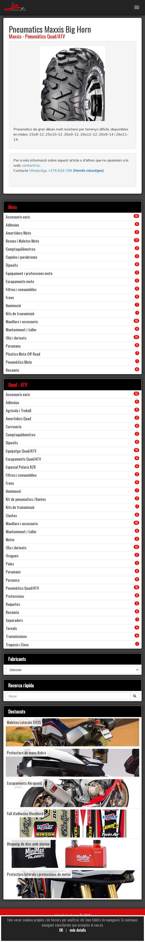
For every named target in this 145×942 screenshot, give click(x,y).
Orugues (12, 555)
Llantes (11, 515)
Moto (12, 207)
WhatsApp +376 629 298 (51, 170)
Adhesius (12, 225)
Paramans (13, 346)
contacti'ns (31, 165)
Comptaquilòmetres (20, 249)
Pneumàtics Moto (19, 362)
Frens (10, 297)
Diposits (12, 265)
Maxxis (15, 36)
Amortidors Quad (18, 418)
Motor (10, 539)
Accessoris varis (18, 217)
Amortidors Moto (18, 233)
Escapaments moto (20, 281)
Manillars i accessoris (22, 321)
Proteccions (15, 596)
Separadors (14, 620)
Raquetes (13, 604)
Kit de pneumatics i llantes (26, 499)
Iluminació (13, 305)
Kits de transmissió (20, 313)
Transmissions (16, 636)
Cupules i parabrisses (21, 257)
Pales (10, 563)
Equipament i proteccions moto (29, 273)
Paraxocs (12, 580)
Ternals (11, 628)
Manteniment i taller (21, 329)
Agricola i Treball (18, 410)
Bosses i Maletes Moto (22, 241)
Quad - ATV (17, 384)
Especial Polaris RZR (21, 467)
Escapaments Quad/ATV (23, 459)
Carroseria (13, 426)
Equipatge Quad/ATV (21, 451)
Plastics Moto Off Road (23, 354)
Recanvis (12, 370)
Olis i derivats (16, 338)
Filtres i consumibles (21, 289)
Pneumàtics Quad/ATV (45, 36)
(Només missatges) (88, 170)
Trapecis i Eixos (17, 644)
